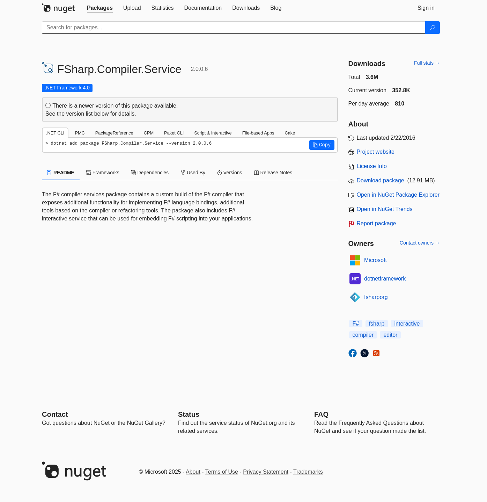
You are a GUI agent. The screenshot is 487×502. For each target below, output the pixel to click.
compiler (363, 335)
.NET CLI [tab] (55, 133)
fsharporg (376, 297)
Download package (380, 180)
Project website (376, 152)
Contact (55, 414)
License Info (372, 166)
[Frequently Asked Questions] (321, 414)
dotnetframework (385, 279)
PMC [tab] (79, 133)
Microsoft (375, 260)
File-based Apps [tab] (258, 133)
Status (188, 414)
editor (390, 335)
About (193, 472)
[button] (321, 145)
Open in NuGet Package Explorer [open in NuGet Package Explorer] (398, 195)
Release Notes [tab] (273, 172)
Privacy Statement (265, 472)
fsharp (376, 324)
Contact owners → (420, 243)
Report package (376, 223)
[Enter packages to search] (234, 27)
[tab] (100, 8)
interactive (407, 324)
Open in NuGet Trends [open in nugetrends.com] (385, 209)
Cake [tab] (290, 133)
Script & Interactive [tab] (212, 133)
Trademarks (308, 472)
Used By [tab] (192, 172)
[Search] (432, 27)
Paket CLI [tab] (174, 133)
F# (356, 324)
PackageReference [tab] (114, 133)
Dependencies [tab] (150, 172)
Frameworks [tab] (102, 172)
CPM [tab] (149, 133)
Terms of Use (221, 472)
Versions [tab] (229, 172)
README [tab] (60, 172)
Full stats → (427, 63)
